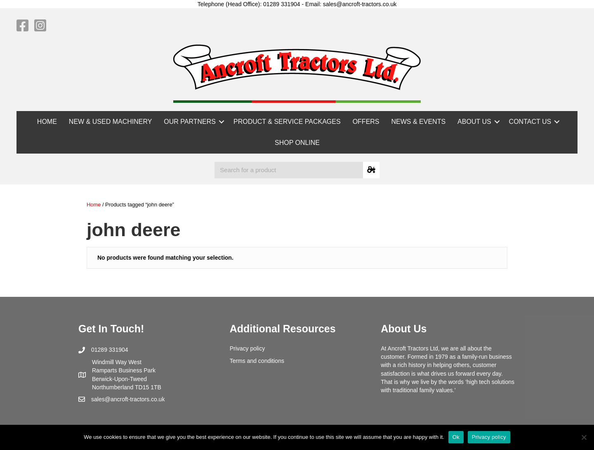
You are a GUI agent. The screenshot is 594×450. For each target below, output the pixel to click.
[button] (221, 121)
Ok (456, 437)
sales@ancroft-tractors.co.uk (128, 399)
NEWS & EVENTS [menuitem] (418, 121)
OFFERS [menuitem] (366, 121)
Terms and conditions (257, 361)
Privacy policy (247, 348)
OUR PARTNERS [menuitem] (190, 121)
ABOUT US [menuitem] (474, 121)
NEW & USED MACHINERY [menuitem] (110, 121)
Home (94, 204)
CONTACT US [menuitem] (530, 121)
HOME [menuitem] (47, 121)
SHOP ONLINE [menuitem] (297, 142)
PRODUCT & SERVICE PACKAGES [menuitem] (287, 121)
